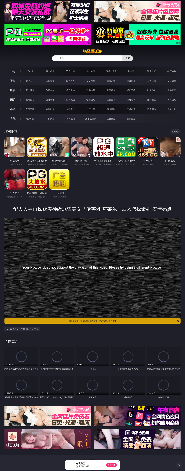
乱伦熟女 (151, 90)
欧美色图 (70, 99)
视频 (13, 80)
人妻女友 (70, 109)
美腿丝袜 (111, 99)
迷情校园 (111, 109)
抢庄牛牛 (171, 71)
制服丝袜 (111, 90)
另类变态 (171, 90)
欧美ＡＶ (70, 80)
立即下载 (111, 465)
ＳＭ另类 (171, 80)
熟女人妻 (111, 80)
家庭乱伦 (50, 109)
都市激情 (30, 109)
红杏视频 (111, 118)
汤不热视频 (90, 118)
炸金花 (131, 71)
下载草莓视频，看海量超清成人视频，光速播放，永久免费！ (123, 321)
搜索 (128, 58)
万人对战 (70, 71)
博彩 (13, 71)
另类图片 (171, 99)
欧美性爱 (90, 90)
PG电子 (30, 71)
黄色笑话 (151, 109)
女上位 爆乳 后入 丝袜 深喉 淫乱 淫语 (22, 329)
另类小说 (131, 109)
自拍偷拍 (50, 80)
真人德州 (50, 71)
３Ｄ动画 (90, 80)
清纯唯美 (131, 99)
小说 (13, 109)
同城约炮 (30, 118)
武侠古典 (90, 109)
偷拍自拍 (50, 90)
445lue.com (93, 51)
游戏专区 (90, 71)
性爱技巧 (171, 109)
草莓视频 (70, 118)
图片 (13, 99)
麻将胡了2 (111, 71)
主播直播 (151, 80)
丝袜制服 (131, 80)
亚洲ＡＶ (30, 80)
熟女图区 (151, 99)
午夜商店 (50, 118)
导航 (13, 118)
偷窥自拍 (30, 99)
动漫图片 (90, 99)
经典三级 (131, 90)
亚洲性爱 (30, 90)
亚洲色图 (50, 99)
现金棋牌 (151, 71)
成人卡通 (70, 90)
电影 (13, 90)
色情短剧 (131, 118)
